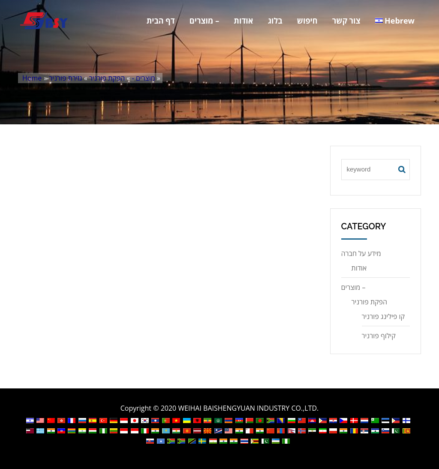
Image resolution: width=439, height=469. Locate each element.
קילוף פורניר (379, 335)
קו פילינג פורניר (383, 316)
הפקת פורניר (107, 78)
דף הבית (161, 20)
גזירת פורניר (65, 78)
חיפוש (307, 20)
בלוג (275, 20)
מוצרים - (143, 78)
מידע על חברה (361, 253)
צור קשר (346, 20)
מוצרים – (204, 20)
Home (32, 78)
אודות (243, 20)
